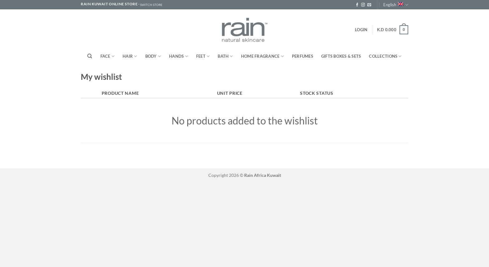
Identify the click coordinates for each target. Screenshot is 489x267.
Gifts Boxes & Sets (341, 56)
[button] (361, 29)
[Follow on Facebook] (357, 5)
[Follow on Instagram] (363, 5)
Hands (178, 56)
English (395, 5)
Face (107, 56)
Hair (130, 56)
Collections (385, 56)
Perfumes (302, 56)
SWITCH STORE (151, 5)
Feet (203, 56)
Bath (225, 56)
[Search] (89, 56)
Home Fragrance (262, 56)
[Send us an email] (369, 5)
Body (153, 56)
